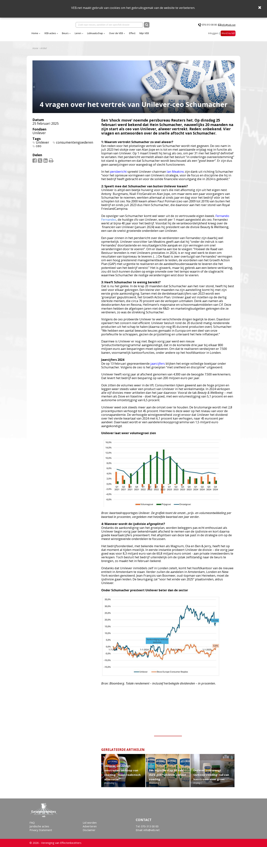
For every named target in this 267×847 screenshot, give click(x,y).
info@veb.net (228, 25)
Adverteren (90, 826)
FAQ (32, 822)
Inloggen (213, 35)
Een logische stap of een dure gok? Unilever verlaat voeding (167, 777)
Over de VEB (149, 35)
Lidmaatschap (128, 35)
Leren (110, 35)
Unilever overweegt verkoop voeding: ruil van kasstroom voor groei (211, 777)
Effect (165, 35)
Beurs (98, 35)
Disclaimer (89, 830)
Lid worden (90, 822)
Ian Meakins (175, 174)
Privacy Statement (40, 830)
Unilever (39, 135)
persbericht (118, 174)
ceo (38, 148)
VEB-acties (83, 35)
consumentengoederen (74, 145)
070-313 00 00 (209, 25)
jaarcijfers (157, 366)
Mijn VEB (177, 35)
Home (67, 35)
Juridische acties (39, 826)
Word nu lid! (228, 35)
